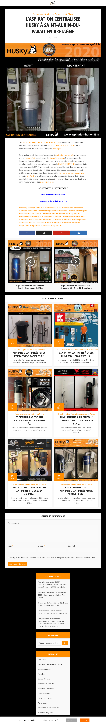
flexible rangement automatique (53, 210)
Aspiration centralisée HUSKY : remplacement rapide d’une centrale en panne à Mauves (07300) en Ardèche (52, 583)
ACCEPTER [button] (84, 720)
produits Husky (46, 182)
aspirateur (56, 225)
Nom (10, 545)
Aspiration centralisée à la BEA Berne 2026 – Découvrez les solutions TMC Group (52, 594)
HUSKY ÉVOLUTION (66, 164)
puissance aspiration (52, 216)
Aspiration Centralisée (50, 142)
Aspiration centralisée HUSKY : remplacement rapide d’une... (29, 354)
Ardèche (17, 349)
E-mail (41, 545)
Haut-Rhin (17, 484)
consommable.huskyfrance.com (53, 201)
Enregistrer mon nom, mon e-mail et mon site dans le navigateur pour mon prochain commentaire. (52, 556)
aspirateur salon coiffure (30, 213)
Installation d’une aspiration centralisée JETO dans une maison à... (29, 490)
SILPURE (30, 176)
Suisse (57, 349)
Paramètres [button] (71, 720)
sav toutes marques (78, 210)
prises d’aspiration (56, 158)
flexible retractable (72, 216)
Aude (17, 414)
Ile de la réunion (64, 414)
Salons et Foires (67, 349)
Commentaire (13, 522)
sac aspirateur (54, 222)
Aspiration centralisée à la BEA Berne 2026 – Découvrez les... (76, 354)
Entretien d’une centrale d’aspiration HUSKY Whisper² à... (29, 420)
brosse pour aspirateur (30, 207)
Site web (71, 545)
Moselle (64, 484)
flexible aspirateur (38, 222)
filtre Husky (68, 207)
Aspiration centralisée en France (46, 14)
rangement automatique (30, 216)
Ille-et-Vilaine (67, 14)
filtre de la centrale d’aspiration (72, 173)
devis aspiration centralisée (42, 219)
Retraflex (67, 222)
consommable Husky (51, 207)
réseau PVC (30, 158)
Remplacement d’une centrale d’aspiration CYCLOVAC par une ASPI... (76, 420)
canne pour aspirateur (70, 213)
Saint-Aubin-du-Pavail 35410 (61, 145)
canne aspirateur (63, 219)
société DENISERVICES (30, 142)
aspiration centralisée (64, 155)
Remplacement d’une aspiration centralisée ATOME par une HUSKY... (76, 490)
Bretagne (57, 148)
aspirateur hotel (51, 213)
